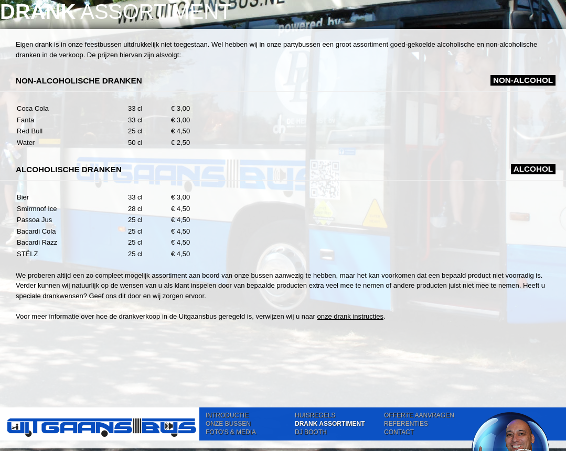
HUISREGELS (315, 415)
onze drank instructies (350, 316)
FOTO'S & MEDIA (231, 432)
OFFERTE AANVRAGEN (419, 415)
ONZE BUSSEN (228, 423)
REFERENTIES (406, 423)
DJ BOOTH (311, 432)
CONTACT (399, 432)
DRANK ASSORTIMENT (330, 423)
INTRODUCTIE (227, 415)
